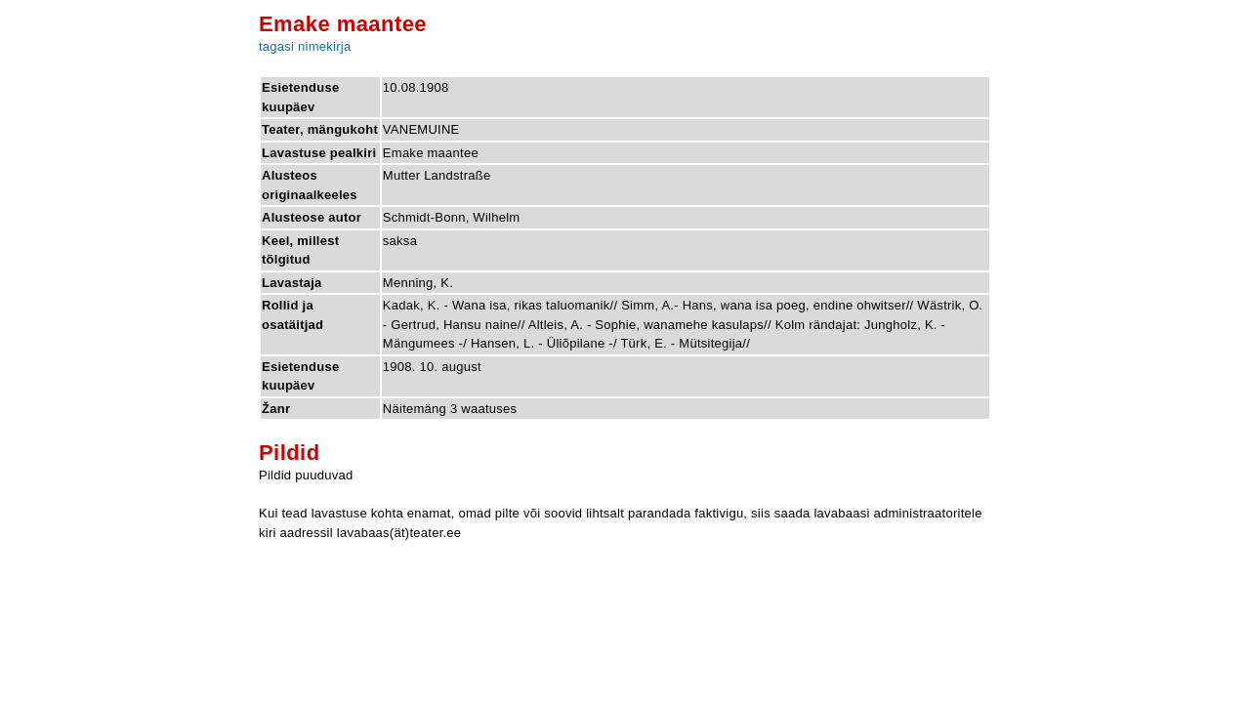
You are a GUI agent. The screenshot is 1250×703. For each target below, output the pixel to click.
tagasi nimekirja (305, 46)
